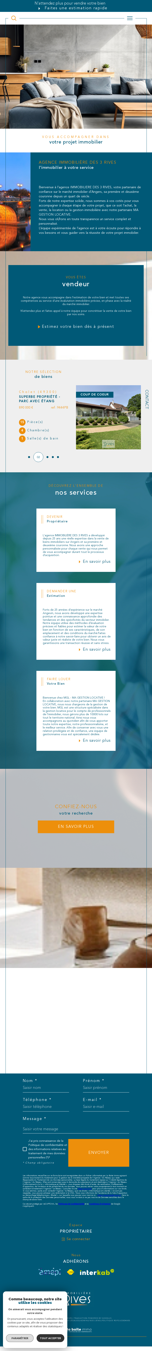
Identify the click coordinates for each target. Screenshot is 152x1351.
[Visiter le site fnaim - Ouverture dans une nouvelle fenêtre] (70, 1271)
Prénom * (93, 1080)
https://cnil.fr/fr (85, 1188)
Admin (84, 1320)
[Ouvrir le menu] (129, 18)
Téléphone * (37, 1099)
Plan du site (49, 1320)
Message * (35, 1118)
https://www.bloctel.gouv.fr (109, 1194)
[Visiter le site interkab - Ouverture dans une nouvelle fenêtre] (97, 1271)
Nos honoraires (31, 1320)
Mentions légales (68, 1320)
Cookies (125, 1320)
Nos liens (94, 1320)
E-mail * (92, 1099)
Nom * (30, 1080)
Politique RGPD (111, 1320)
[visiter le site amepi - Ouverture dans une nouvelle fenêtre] (49, 1271)
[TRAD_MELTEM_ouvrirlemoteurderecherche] (14, 18)
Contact (146, 399)
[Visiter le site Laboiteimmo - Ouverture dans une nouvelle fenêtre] (75, 1333)
